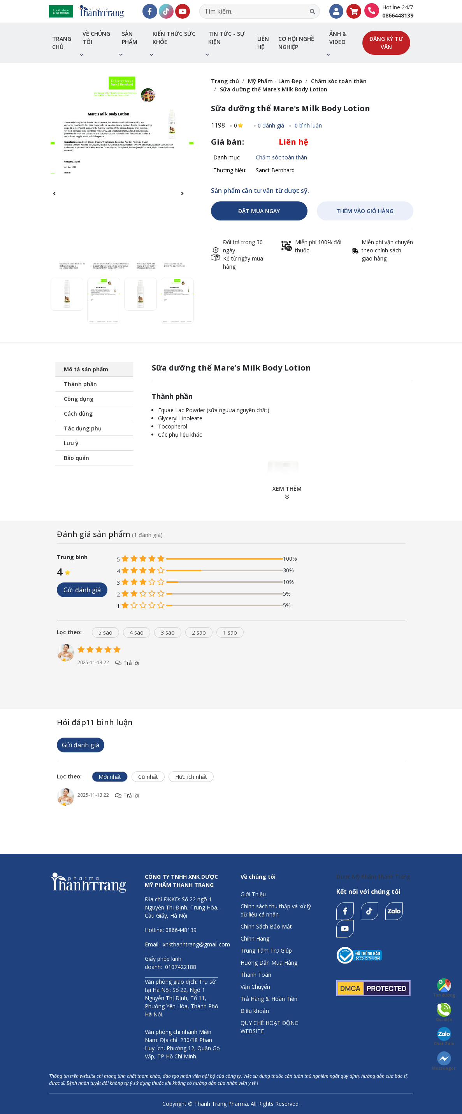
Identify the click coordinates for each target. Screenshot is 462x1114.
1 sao (230, 632)
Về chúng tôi (96, 37)
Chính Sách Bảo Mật (266, 926)
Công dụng (78, 398)
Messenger (444, 1061)
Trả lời (127, 662)
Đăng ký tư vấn (386, 43)
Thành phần (80, 384)
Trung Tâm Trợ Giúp (266, 950)
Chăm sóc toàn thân (339, 81)
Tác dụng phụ (83, 428)
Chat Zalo (444, 1036)
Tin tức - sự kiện (226, 37)
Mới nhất (109, 776)
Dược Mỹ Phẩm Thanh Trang (373, 876)
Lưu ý (71, 443)
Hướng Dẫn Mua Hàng (269, 962)
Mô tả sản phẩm (86, 369)
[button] (186, 197)
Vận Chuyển (255, 986)
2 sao (199, 632)
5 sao (105, 632)
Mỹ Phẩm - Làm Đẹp (275, 81)
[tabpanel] (231, 663)
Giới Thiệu (253, 894)
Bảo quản (76, 458)
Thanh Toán (256, 974)
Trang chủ (61, 43)
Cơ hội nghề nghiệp (296, 43)
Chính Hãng (255, 938)
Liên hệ (263, 43)
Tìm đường (444, 988)
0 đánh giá (271, 125)
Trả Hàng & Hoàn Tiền (269, 998)
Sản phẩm (129, 37)
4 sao (137, 632)
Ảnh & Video (337, 37)
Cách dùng (78, 413)
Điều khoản (255, 1010)
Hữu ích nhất (191, 776)
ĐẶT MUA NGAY (259, 211)
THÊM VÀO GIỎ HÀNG (364, 211)
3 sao (168, 632)
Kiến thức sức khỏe (174, 37)
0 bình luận (307, 125)
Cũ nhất (148, 776)
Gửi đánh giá (82, 590)
